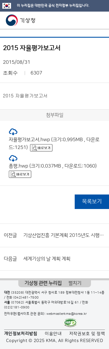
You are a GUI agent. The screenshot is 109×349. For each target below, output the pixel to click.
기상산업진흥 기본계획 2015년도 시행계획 (64, 235)
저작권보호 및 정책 (87, 333)
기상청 (20, 20)
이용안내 (53, 333)
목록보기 (92, 202)
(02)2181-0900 (17, 307)
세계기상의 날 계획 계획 (46, 258)
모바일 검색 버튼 (90, 20)
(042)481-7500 (26, 297)
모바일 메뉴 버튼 (100, 20)
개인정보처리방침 (20, 333)
